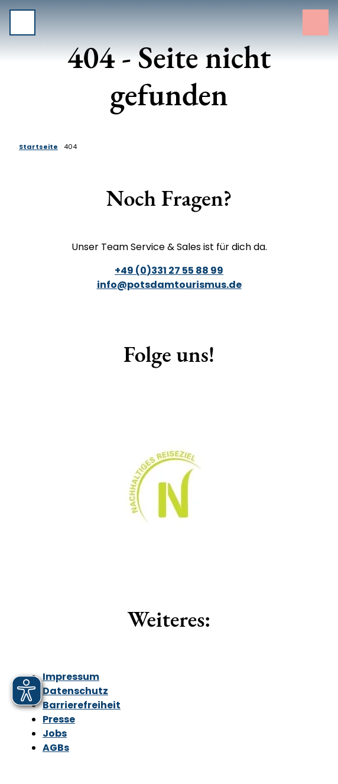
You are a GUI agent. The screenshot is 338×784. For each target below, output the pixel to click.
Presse (59, 719)
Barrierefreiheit (82, 705)
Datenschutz (75, 691)
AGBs (56, 747)
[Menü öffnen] (22, 22)
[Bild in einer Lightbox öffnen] (169, 495)
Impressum (71, 676)
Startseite (38, 146)
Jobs (55, 733)
